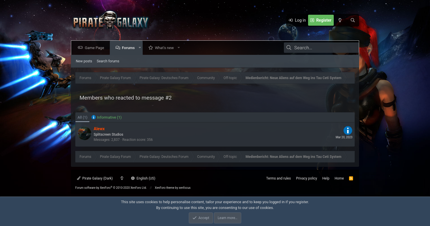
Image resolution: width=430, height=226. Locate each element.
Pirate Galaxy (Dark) (95, 178)
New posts (84, 61)
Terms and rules (278, 178)
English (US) (143, 178)
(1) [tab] (82, 117)
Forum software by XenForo (111, 187)
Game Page (95, 48)
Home (339, 178)
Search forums (108, 61)
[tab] (106, 117)
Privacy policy (306, 178)
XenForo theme (164, 187)
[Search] (352, 20)
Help (325, 178)
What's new (165, 48)
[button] (141, 48)
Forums (129, 48)
